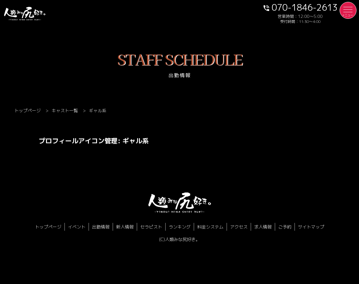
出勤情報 (101, 227)
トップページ (48, 227)
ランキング (180, 227)
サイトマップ (311, 227)
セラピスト (151, 227)
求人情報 (263, 227)
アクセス (239, 227)
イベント (76, 227)
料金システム (210, 227)
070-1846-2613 (300, 7)
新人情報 (125, 227)
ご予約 (284, 227)
